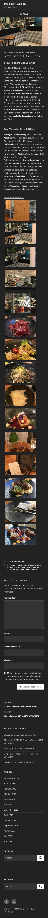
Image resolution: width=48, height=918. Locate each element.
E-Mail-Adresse (12, 647)
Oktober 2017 (10, 820)
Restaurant (33, 567)
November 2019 (11, 799)
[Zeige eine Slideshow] (14, 197)
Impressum (8, 909)
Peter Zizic (15, 4)
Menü (24, 14)
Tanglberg (31, 570)
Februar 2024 (10, 783)
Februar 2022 (10, 789)
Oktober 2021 (10, 794)
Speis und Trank (16, 561)
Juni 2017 (8, 836)
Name (7, 633)
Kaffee (21, 567)
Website (8, 660)
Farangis (12, 567)
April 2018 (8, 815)
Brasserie (26, 565)
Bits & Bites (13, 565)
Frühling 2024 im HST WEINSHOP (19, 748)
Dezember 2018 (11, 810)
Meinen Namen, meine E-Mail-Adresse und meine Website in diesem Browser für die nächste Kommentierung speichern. (23, 676)
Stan (22, 570)
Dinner (36, 565)
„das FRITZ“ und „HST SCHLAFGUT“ (20, 762)
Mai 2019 (8, 805)
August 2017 (9, 831)
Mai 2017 (8, 841)
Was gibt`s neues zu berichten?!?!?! (20, 735)
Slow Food (12, 570)
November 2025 (11, 778)
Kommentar (10, 598)
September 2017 (11, 826)
